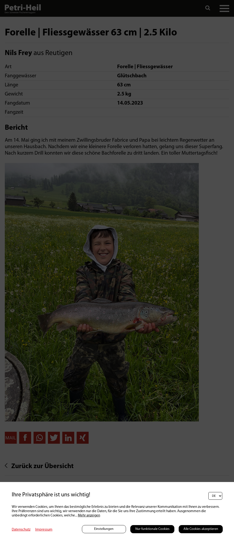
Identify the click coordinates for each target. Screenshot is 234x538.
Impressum (43, 530)
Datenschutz (21, 530)
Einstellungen (104, 529)
